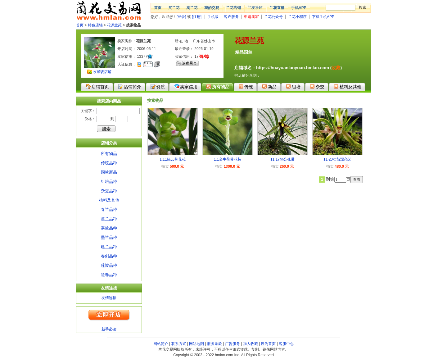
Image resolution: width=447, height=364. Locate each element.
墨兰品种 (109, 237)
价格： (90, 119)
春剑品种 (109, 256)
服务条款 (214, 344)
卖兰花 (191, 8)
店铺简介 (129, 86)
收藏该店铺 (102, 72)
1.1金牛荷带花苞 (228, 159)
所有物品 (217, 86)
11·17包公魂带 (282, 159)
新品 (269, 86)
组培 (293, 86)
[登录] (181, 17)
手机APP (298, 8)
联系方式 (178, 344)
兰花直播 (276, 8)
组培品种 (109, 181)
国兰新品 (109, 172)
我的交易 (211, 8)
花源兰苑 (114, 25)
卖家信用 (185, 86)
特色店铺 (95, 25)
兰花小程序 (297, 17)
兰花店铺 (233, 8)
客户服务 (231, 17)
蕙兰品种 (109, 218)
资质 (158, 86)
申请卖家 (251, 17)
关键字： (88, 111)
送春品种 (109, 274)
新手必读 (109, 329)
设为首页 (268, 344)
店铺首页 (97, 86)
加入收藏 (250, 344)
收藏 (336, 67)
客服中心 (286, 344)
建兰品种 (109, 246)
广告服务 (232, 344)
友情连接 (109, 298)
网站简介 (160, 344)
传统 (245, 86)
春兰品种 (109, 209)
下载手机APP (323, 17)
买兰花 (173, 8)
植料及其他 (347, 86)
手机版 (213, 17)
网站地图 (196, 344)
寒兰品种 (109, 228)
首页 (157, 8)
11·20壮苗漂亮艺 (337, 159)
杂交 (317, 86)
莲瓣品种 (109, 265)
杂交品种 (109, 191)
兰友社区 (255, 8)
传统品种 (109, 163)
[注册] (196, 17)
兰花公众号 (273, 17)
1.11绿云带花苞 (172, 159)
